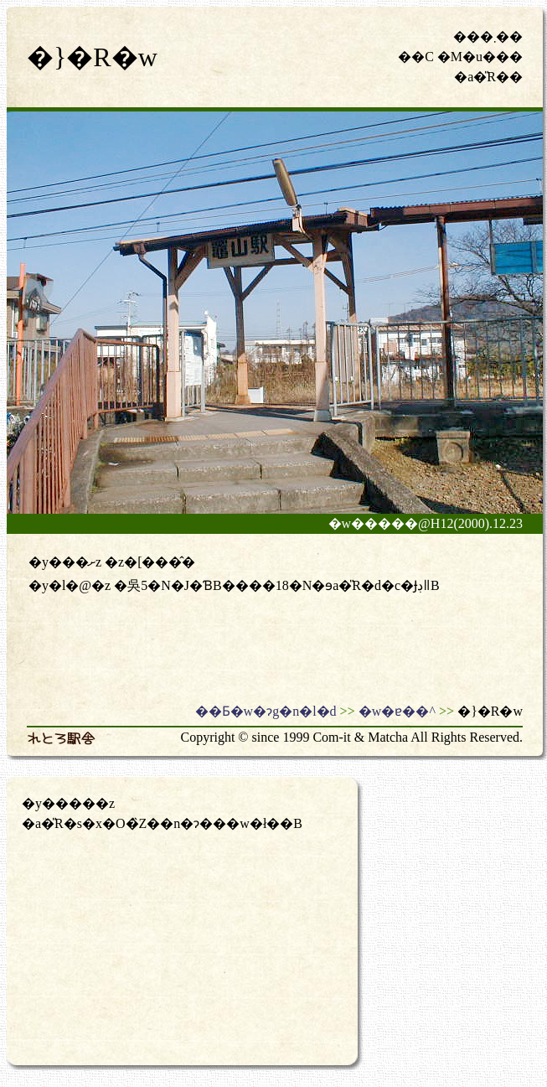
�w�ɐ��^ (397, 711)
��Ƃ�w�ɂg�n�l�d (266, 711)
